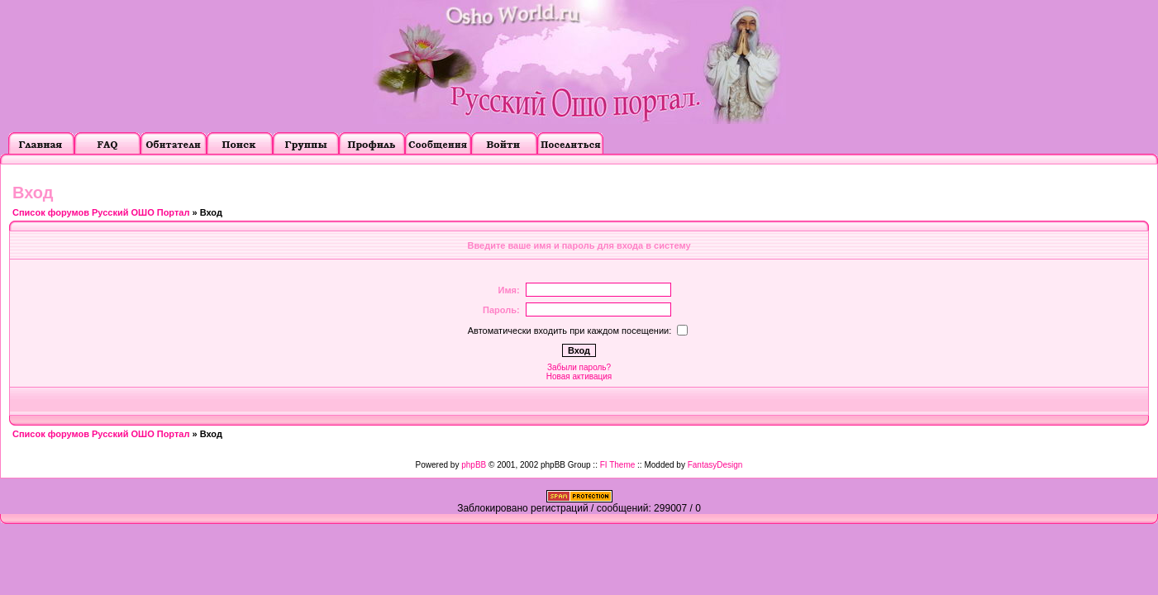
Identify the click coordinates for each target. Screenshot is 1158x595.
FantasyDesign (715, 464)
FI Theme (618, 464)
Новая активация (579, 376)
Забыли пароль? (579, 367)
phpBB (473, 464)
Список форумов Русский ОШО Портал (100, 212)
